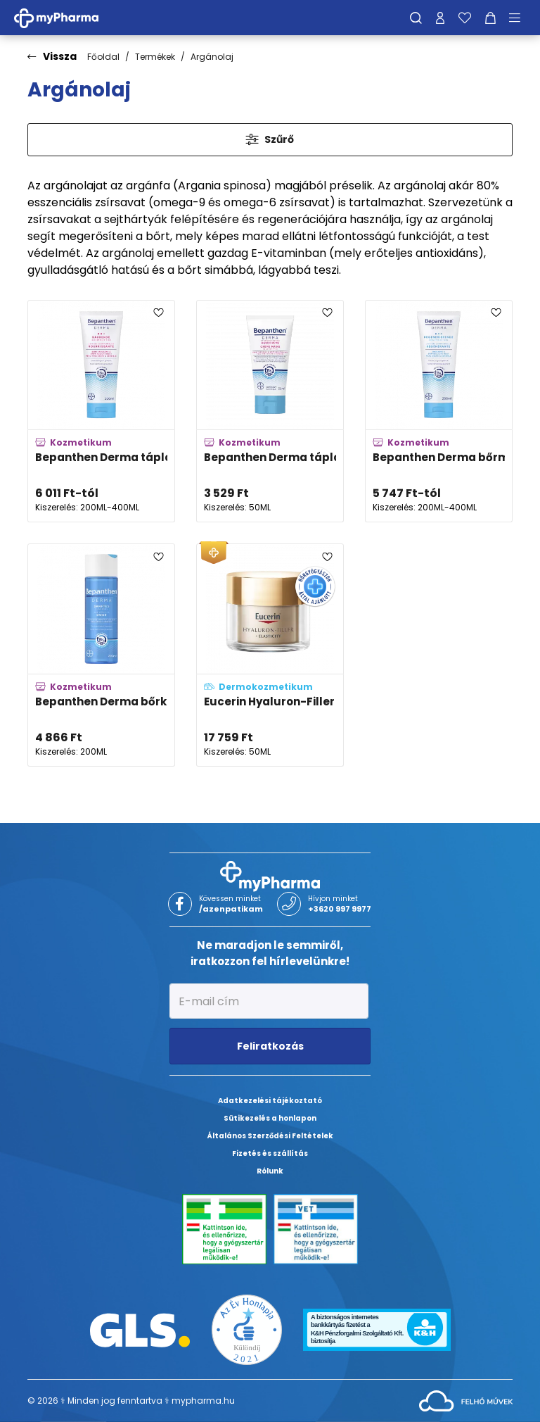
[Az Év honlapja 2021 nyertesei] (247, 1329)
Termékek (155, 57)
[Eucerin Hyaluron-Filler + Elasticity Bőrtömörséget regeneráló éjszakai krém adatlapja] (270, 655)
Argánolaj (212, 57)
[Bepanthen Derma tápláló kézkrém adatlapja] (270, 411)
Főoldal (103, 57)
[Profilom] (440, 17)
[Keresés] (415, 17)
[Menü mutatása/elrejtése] (519, 17)
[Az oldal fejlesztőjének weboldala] (466, 1401)
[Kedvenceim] (465, 17)
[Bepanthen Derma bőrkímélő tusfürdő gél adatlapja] (101, 655)
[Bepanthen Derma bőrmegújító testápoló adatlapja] (439, 411)
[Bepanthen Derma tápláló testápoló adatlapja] (101, 411)
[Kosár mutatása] (490, 17)
